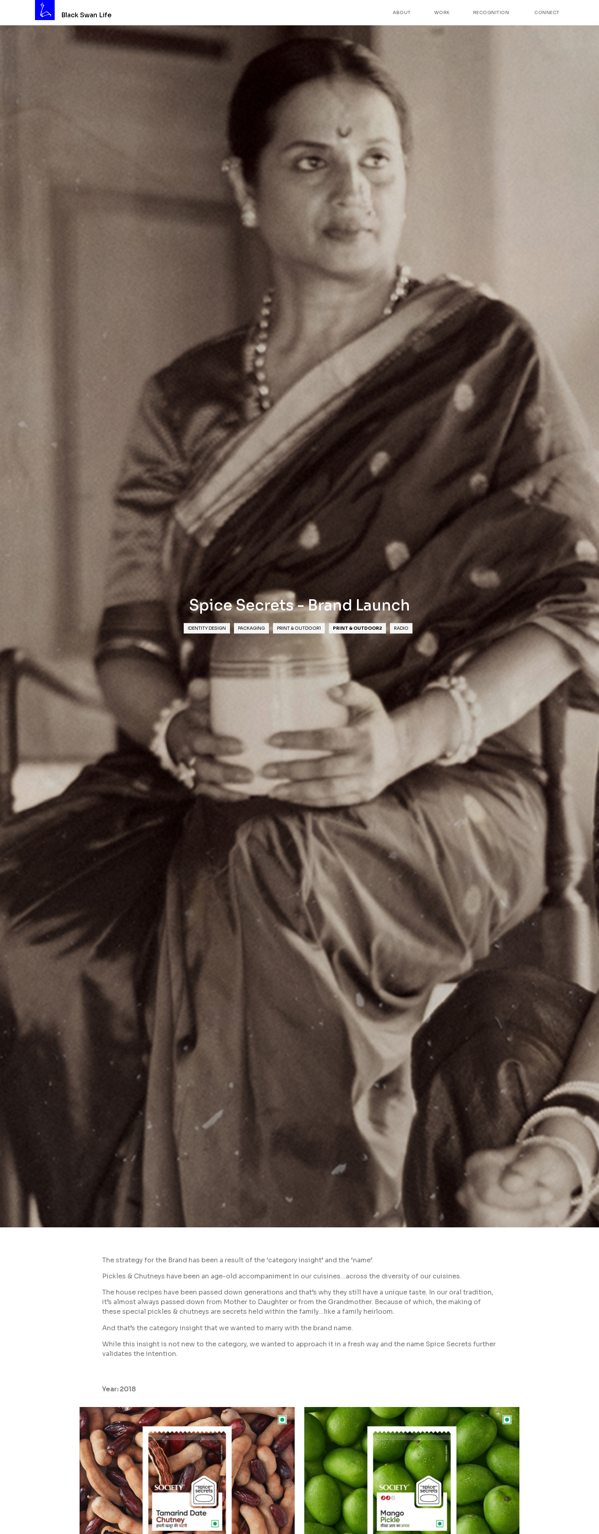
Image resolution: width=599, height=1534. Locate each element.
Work (442, 12)
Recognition (491, 12)
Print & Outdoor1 (299, 628)
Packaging (251, 628)
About (402, 12)
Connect (547, 12)
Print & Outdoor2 (357, 628)
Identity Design (207, 628)
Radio (401, 628)
